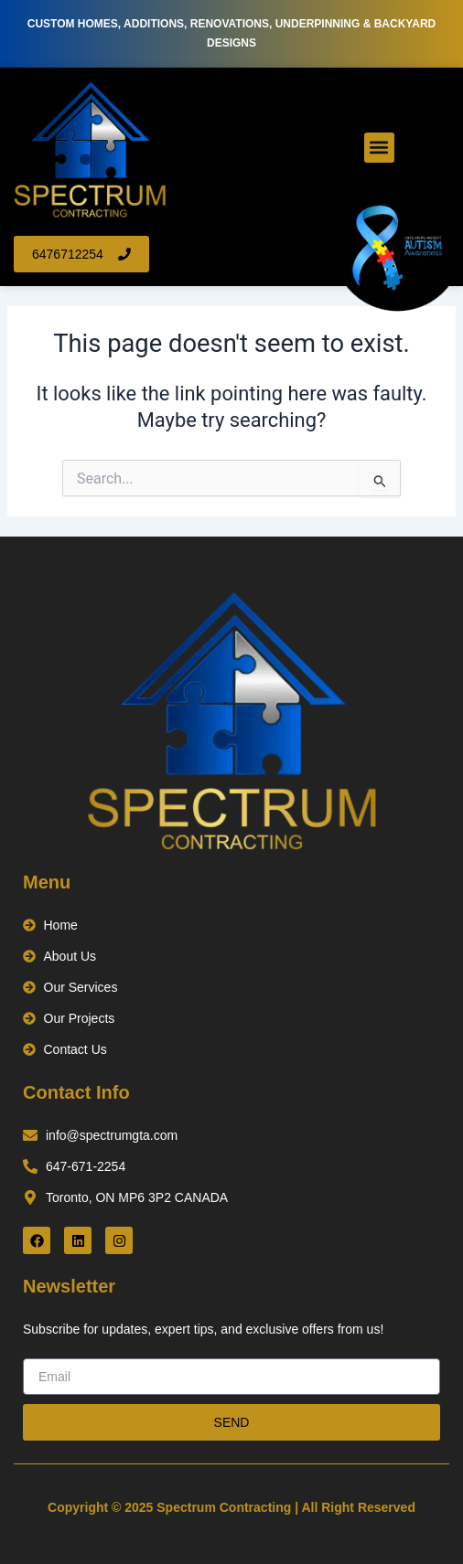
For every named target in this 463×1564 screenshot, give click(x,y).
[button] (379, 148)
